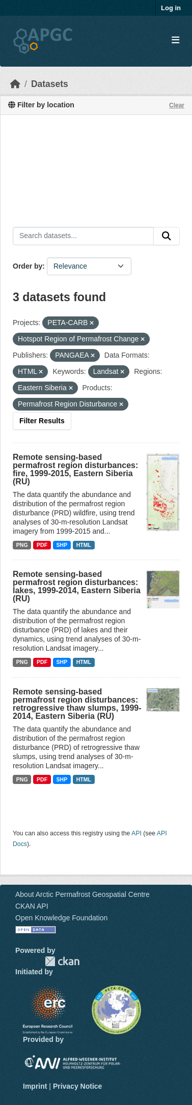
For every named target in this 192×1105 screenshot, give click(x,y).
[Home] (15, 84)
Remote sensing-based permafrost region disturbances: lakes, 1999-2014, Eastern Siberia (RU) (77, 586)
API (136, 833)
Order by (27, 266)
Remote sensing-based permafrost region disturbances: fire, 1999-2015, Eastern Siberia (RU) (75, 469)
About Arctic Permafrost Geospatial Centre (82, 894)
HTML (83, 545)
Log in (171, 8)
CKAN (62, 961)
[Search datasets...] (83, 236)
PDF (42, 545)
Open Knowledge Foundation (61, 918)
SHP (62, 545)
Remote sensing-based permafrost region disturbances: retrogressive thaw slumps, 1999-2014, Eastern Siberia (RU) (77, 703)
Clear (176, 105)
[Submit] (166, 236)
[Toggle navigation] (175, 40)
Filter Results (42, 421)
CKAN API (31, 906)
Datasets (49, 84)
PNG (22, 545)
